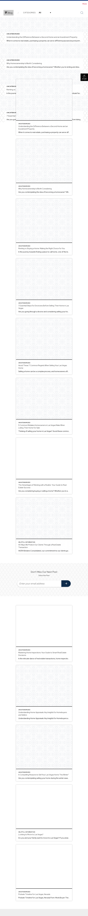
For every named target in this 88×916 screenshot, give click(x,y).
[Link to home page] (3, 4)
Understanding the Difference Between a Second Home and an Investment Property (42, 37)
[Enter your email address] (39, 583)
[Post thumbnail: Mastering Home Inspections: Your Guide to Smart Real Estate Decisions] (44, 633)
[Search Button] (82, 13)
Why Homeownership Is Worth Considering (24, 63)
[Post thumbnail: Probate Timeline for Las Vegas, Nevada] (44, 873)
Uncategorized (13, 34)
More (85, 4)
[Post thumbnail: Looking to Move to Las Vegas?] (44, 813)
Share (84, 77)
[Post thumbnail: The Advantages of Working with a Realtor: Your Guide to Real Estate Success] (44, 466)
